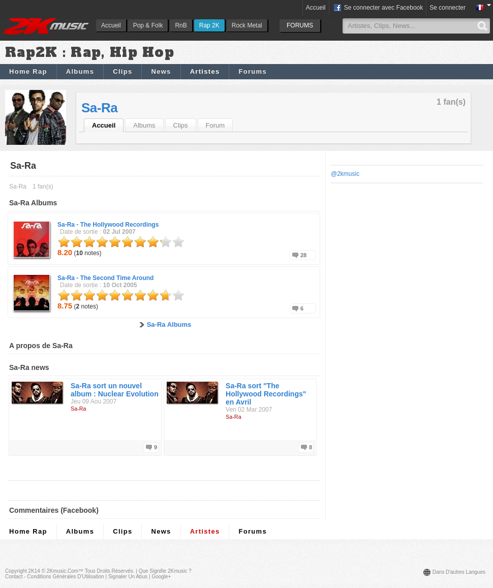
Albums (80, 71)
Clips (122, 71)
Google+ (161, 576)
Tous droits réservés (109, 571)
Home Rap (28, 71)
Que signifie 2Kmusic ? (165, 571)
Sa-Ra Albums (169, 324)
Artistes (205, 71)
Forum (215, 125)
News (161, 71)
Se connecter (447, 7)
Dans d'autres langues (459, 572)
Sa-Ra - (108, 224)
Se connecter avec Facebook (377, 8)
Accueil (111, 25)
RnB (181, 25)
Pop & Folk (148, 25)
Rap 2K (209, 25)
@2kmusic (345, 173)
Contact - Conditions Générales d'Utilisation (54, 576)
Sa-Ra (99, 107)
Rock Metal (247, 25)
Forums (252, 71)
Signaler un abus (127, 576)
